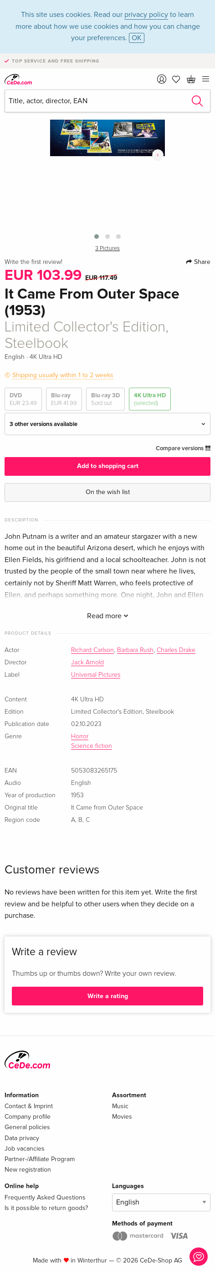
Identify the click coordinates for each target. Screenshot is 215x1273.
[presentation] (158, 155)
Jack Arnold (87, 662)
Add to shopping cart (107, 466)
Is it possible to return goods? (46, 1208)
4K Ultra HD (150, 399)
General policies (27, 1127)
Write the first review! (33, 262)
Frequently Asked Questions (45, 1197)
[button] (96, 236)
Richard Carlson (92, 650)
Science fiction (91, 746)
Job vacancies (25, 1148)
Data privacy (22, 1138)
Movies (122, 1116)
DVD (23, 399)
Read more (107, 616)
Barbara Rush (135, 650)
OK (137, 37)
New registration (28, 1169)
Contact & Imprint (29, 1106)
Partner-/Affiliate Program (40, 1159)
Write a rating (107, 996)
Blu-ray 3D (105, 399)
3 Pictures (107, 249)
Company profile (28, 1116)
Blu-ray (64, 399)
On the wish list (108, 492)
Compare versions (183, 448)
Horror (79, 736)
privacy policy (146, 14)
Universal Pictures (95, 675)
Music (120, 1106)
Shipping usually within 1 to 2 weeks (62, 375)
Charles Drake (176, 650)
